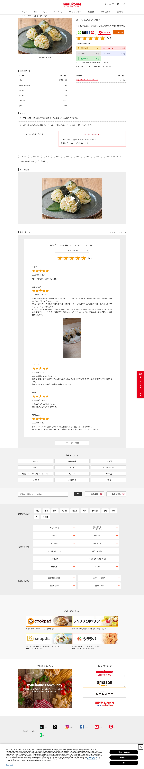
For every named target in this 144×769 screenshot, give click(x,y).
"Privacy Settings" (92, 757)
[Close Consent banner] (140, 746)
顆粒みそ (36, 156)
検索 (124, 4)
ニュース (24, 10)
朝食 (68, 156)
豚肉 (46, 522)
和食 (48, 156)
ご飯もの (23, 156)
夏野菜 (43, 161)
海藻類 (74, 522)
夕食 (88, 156)
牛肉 (37, 522)
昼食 (78, 156)
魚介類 (64, 522)
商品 (35, 10)
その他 (108, 66)
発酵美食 (91, 10)
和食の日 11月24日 (27, 161)
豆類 (105, 522)
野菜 (99, 66)
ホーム (21, 16)
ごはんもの (88, 66)
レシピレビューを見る (83, 43)
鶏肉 (54, 522)
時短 (58, 156)
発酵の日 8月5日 (112, 156)
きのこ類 (95, 522)
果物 (113, 522)
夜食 (98, 156)
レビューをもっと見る (72, 442)
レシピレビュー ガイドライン (118, 232)
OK (124, 763)
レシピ (45, 10)
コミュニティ (57, 10)
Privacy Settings (124, 752)
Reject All (123, 757)
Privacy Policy (10, 765)
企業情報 (119, 10)
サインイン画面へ (72, 250)
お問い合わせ (105, 10)
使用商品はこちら (45, 57)
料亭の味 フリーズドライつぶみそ (89, 80)
